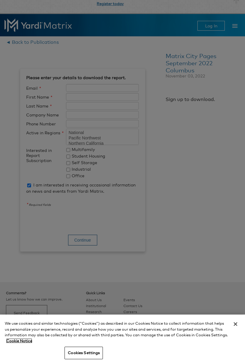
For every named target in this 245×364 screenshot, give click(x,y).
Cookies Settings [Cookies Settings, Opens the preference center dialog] (84, 352)
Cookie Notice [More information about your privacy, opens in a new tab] (19, 340)
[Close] (235, 324)
